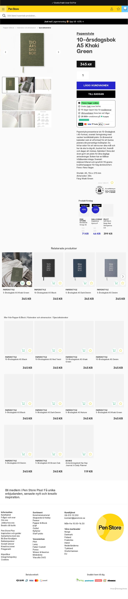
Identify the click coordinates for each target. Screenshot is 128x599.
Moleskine (37, 555)
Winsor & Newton (41, 552)
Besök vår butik (8, 525)
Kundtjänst (6, 515)
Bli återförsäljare (9, 538)
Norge (67, 532)
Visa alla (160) (39, 557)
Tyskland (68, 548)
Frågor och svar (8, 517)
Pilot (35, 541)
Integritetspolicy (9, 557)
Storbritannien (71, 551)
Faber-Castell (39, 547)
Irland (67, 543)
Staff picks (38, 533)
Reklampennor (7, 541)
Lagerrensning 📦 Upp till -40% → (64, 21)
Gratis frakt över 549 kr (64, 3)
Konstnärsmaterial (41, 515)
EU (65, 554)
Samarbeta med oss (10, 536)
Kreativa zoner (8, 546)
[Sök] (64, 15)
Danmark (68, 534)
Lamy (35, 544)
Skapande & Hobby (41, 517)
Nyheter (36, 531)
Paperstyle (85, 33)
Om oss (4, 520)
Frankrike (68, 540)
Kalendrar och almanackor (26, 28)
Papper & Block (8, 28)
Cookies (5, 559)
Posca (35, 549)
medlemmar (106, 110)
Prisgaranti (6, 549)
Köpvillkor (5, 554)
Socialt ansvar (7, 544)
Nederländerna (71, 545)
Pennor (36, 520)
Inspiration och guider (11, 533)
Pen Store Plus (8, 530)
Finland (67, 537)
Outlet (36, 528)
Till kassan (96, 94)
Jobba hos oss (7, 522)
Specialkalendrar (45, 28)
